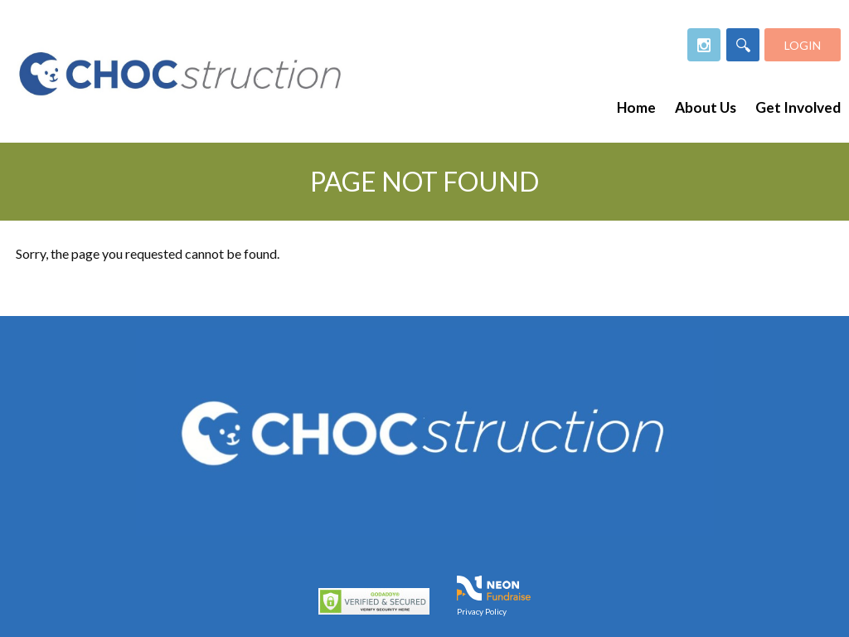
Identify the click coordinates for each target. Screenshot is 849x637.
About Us (705, 107)
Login (802, 45)
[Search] (742, 44)
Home (636, 107)
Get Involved (798, 107)
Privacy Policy (482, 611)
